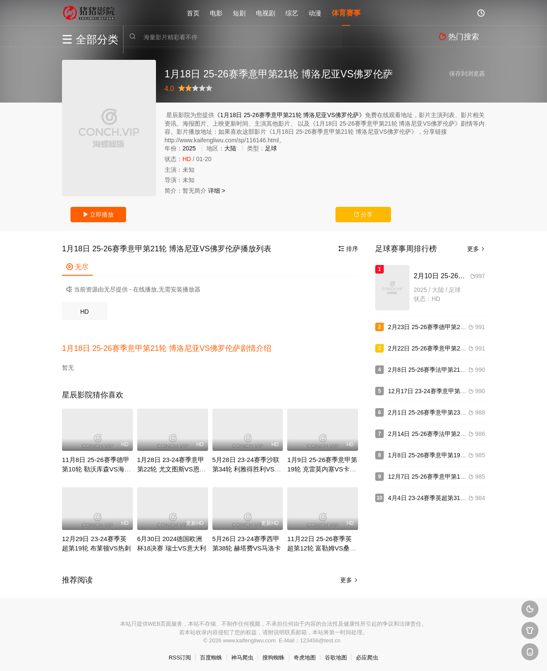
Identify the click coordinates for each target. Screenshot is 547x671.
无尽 (77, 267)
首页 (193, 12)
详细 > (216, 190)
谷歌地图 (336, 654)
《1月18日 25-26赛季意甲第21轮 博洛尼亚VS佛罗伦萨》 (289, 115)
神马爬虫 (242, 654)
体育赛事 (346, 13)
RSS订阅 (180, 654)
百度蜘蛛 (211, 654)
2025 (189, 148)
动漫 (315, 12)
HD (84, 311)
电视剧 (265, 12)
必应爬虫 (367, 654)
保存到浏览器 (467, 73)
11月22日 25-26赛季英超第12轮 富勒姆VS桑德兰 (321, 545)
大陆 (230, 148)
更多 (349, 576)
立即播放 (98, 214)
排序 (348, 248)
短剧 (239, 12)
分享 (363, 214)
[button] (171, 346)
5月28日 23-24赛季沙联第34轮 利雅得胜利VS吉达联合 (246, 466)
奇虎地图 (305, 654)
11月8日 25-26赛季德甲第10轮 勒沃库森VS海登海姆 (96, 466)
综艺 (291, 12)
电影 (216, 12)
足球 (271, 148)
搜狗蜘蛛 (273, 654)
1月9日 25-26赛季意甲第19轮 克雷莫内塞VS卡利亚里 (322, 466)
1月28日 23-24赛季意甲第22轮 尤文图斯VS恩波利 (171, 466)
